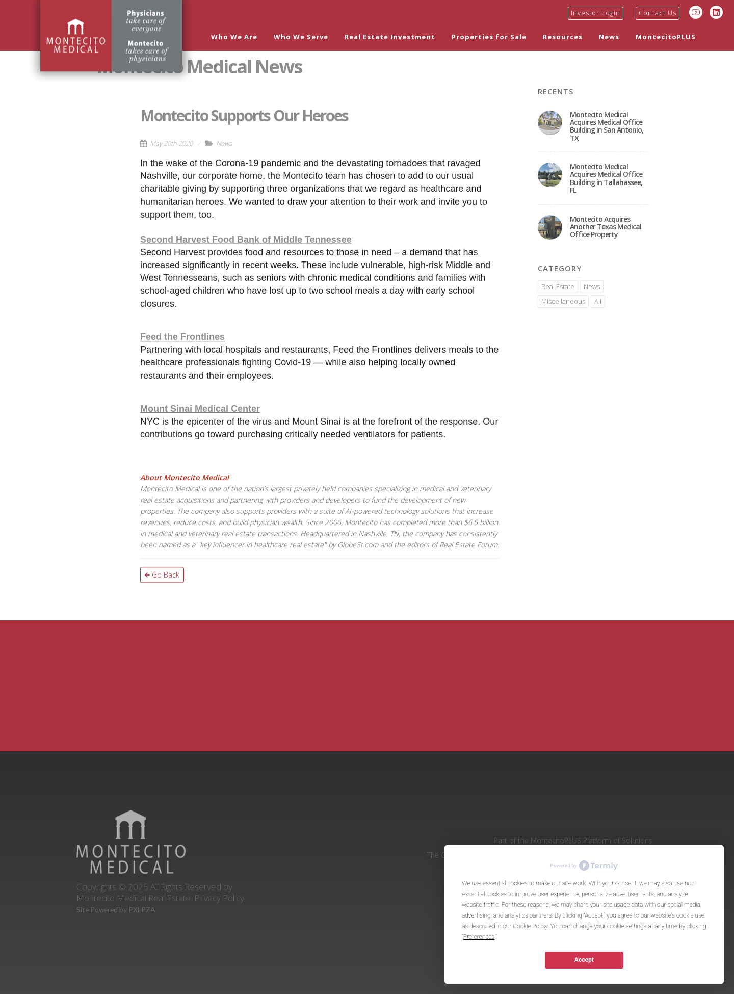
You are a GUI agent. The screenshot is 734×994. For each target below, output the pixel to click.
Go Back (162, 608)
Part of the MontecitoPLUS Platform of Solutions (573, 840)
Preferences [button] (478, 936)
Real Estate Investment (390, 36)
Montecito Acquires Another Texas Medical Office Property (605, 227)
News (609, 36)
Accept (584, 959)
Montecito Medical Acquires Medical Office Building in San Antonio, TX (606, 126)
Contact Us (657, 12)
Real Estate (557, 286)
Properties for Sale (489, 36)
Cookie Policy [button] (530, 926)
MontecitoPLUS (666, 36)
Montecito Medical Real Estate (133, 897)
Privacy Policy (219, 897)
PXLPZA (141, 910)
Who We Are (234, 36)
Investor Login (595, 12)
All (597, 301)
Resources (563, 36)
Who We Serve (301, 36)
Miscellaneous (563, 301)
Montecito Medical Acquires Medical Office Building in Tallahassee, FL (606, 178)
